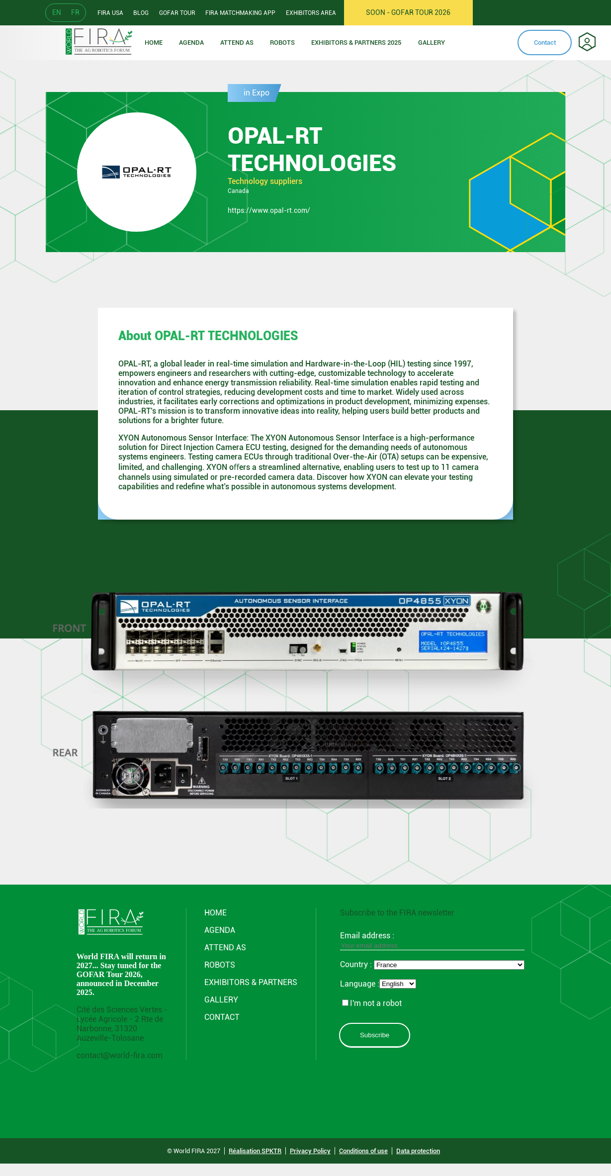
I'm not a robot (372, 1003)
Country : (357, 964)
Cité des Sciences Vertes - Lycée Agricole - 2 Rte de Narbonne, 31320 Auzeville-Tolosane (122, 1024)
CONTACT (222, 1017)
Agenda (191, 42)
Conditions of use (363, 1151)
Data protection (418, 1151)
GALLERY (221, 999)
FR (75, 12)
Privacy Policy (310, 1151)
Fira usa (110, 12)
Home (154, 42)
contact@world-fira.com (120, 1055)
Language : (359, 984)
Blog (141, 12)
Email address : (432, 940)
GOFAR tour (177, 12)
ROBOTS (282, 42)
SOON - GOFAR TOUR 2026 (408, 12)
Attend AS (225, 947)
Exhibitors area (311, 12)
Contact (545, 42)
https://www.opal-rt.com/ (269, 210)
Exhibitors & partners (250, 982)
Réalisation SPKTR (255, 1151)
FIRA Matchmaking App (240, 12)
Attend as (237, 42)
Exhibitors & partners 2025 (356, 42)
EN (56, 12)
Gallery (431, 42)
